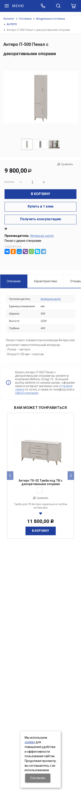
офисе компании (26, 393)
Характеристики (45, 281)
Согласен (37, 778)
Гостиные (25, 18)
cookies (30, 742)
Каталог (8, 18)
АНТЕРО (12, 24)
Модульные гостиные (50, 18)
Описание (14, 281)
